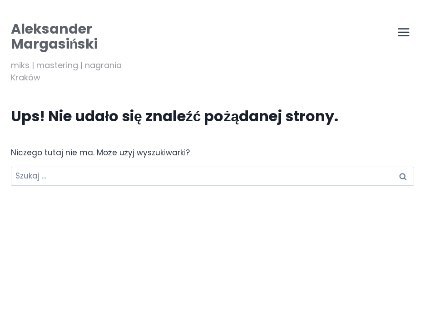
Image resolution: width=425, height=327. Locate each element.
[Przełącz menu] (403, 32)
